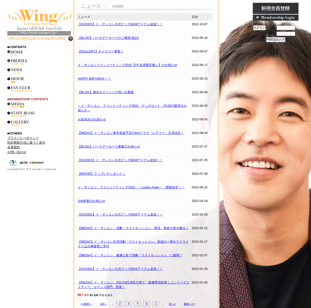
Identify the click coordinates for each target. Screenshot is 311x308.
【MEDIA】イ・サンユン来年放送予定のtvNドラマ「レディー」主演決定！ (131, 133)
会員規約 (13, 147)
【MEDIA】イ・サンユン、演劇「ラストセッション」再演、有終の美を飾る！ (133, 228)
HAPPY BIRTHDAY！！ (94, 78)
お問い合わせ (16, 152)
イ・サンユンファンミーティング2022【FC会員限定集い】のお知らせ (127, 65)
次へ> (172, 303)
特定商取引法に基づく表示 (26, 142)
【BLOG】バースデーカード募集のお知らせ (109, 146)
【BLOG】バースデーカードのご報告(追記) (108, 38)
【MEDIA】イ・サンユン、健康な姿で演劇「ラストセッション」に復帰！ (130, 255)
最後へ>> (189, 303)
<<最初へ (86, 303)
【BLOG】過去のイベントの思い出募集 (106, 92)
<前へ (103, 303)
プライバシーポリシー (23, 138)
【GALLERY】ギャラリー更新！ (101, 51)
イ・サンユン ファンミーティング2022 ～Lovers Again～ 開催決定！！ (131, 187)
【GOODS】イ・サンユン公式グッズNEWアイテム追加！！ (120, 24)
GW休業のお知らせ (91, 201)
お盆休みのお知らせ (92, 119)
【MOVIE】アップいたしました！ (102, 173)
